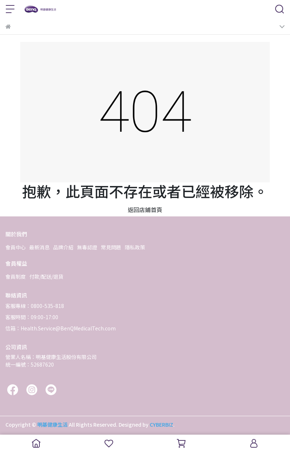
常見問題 (111, 247)
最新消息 (39, 247)
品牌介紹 (63, 247)
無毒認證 (87, 247)
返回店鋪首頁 (145, 209)
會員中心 (15, 247)
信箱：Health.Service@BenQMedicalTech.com (60, 328)
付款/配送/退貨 (46, 276)
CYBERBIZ (161, 424)
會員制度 (15, 276)
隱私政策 (135, 247)
